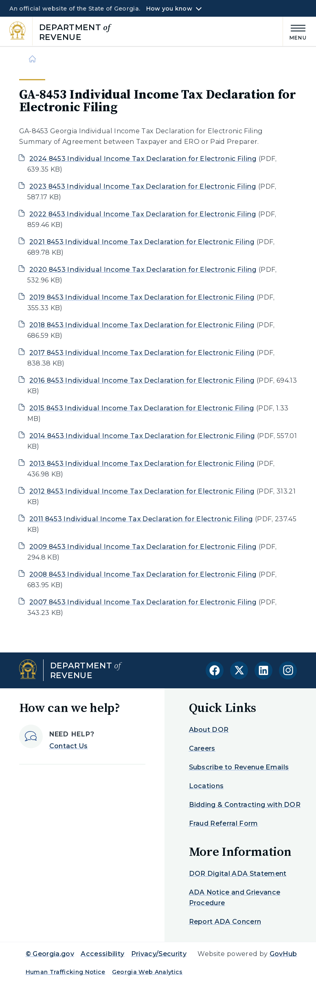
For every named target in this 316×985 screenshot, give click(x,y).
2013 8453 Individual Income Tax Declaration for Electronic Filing (142, 463)
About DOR (209, 730)
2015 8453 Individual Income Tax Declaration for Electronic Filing (142, 408)
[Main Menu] (295, 31)
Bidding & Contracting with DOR (245, 805)
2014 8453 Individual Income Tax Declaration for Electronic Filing (142, 436)
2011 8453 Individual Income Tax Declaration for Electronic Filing (141, 519)
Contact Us (68, 746)
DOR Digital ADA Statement (238, 873)
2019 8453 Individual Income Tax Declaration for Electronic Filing (142, 297)
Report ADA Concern (225, 922)
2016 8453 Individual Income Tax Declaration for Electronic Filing (142, 380)
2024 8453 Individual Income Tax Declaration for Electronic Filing (143, 159)
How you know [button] (169, 8)
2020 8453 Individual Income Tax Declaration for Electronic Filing (143, 269)
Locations (206, 786)
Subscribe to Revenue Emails (239, 767)
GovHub (283, 954)
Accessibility (102, 954)
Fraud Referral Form (223, 823)
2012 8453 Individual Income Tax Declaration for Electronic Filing (142, 491)
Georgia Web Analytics (147, 972)
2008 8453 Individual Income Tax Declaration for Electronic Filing (143, 574)
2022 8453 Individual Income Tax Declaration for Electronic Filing (143, 214)
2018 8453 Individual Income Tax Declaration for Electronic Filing (142, 325)
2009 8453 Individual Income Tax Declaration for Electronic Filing (143, 547)
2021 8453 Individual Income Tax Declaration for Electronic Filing (142, 242)
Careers (202, 748)
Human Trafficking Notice (65, 972)
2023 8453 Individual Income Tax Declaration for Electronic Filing (143, 186)
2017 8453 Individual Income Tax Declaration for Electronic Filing (142, 353)
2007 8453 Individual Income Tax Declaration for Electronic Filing (143, 602)
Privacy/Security (159, 954)
